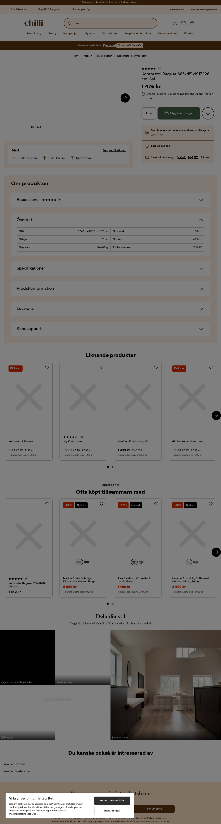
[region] (70, 805)
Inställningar (112, 811)
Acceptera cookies (112, 801)
